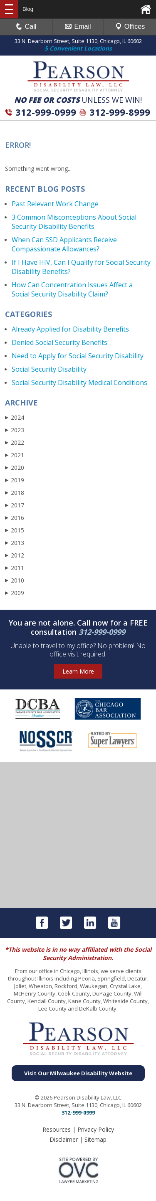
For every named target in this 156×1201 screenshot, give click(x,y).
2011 (14, 568)
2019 (14, 480)
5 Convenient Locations (78, 48)
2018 (14, 493)
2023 (14, 430)
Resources (56, 1129)
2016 (14, 518)
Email (78, 26)
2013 (14, 543)
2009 (14, 593)
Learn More (78, 671)
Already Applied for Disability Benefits (70, 329)
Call (26, 26)
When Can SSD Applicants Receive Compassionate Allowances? (64, 244)
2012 (14, 555)
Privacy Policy (95, 1129)
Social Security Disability (49, 369)
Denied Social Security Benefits (59, 342)
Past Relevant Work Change (55, 203)
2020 (14, 467)
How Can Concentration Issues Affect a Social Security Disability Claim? (72, 289)
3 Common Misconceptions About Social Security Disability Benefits (74, 222)
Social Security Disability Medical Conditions (79, 382)
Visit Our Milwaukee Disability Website (78, 1073)
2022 (14, 442)
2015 (14, 530)
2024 (14, 417)
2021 (14, 455)
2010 (14, 580)
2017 (14, 505)
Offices (130, 26)
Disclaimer (64, 1139)
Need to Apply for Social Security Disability (78, 355)
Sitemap (95, 1139)
